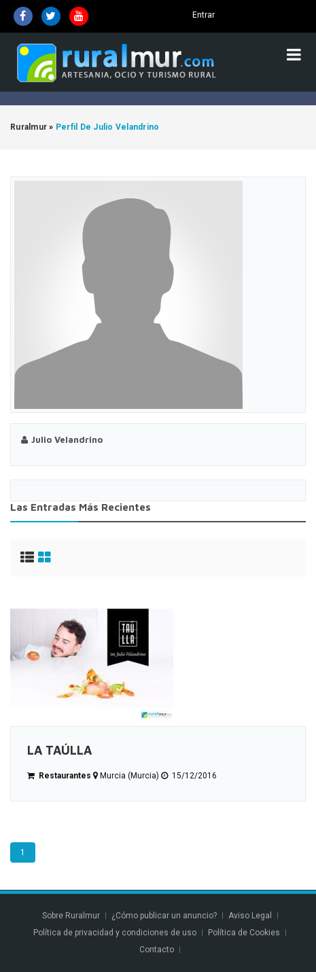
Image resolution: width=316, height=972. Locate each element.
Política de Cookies (244, 932)
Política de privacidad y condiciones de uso (114, 932)
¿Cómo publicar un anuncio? (164, 915)
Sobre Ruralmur (71, 915)
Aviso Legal (250, 915)
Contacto (157, 949)
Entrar (203, 15)
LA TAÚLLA (59, 750)
